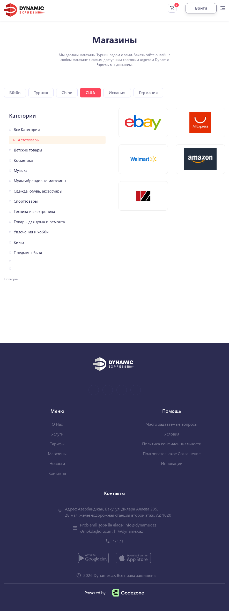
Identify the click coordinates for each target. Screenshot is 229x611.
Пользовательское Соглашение (172, 453)
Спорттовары (26, 201)
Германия (148, 92)
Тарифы (57, 443)
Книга (19, 242)
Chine (67, 92)
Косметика (23, 160)
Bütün (14, 92)
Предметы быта (28, 252)
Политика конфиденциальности (171, 443)
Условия (171, 434)
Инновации (171, 463)
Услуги (57, 434)
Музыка (20, 170)
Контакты (57, 473)
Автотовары (29, 140)
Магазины (57, 453)
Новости (57, 463)
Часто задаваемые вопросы (171, 424)
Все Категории (27, 129)
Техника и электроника (34, 211)
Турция (41, 92)
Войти (201, 8)
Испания (117, 92)
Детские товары (28, 150)
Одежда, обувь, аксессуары (38, 191)
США (90, 92)
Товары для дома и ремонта (39, 221)
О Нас (57, 424)
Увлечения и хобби (31, 232)
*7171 (118, 541)
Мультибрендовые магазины (40, 180)
